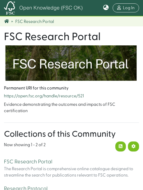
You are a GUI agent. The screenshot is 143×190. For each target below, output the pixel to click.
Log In (128, 7)
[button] (106, 8)
